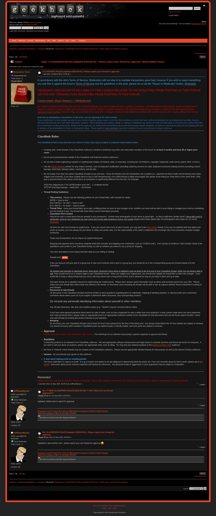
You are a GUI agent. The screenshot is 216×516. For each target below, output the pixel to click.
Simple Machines (120, 506)
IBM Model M (74, 411)
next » (204, 53)
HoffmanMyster (22, 391)
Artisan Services (58, 167)
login (31, 22)
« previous (198, 53)
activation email (30, 25)
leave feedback (111, 128)
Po (63, 411)
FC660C (92, 411)
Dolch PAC (57, 411)
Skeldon (105, 411)
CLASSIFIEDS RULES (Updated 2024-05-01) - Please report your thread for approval (81, 71)
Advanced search (175, 12)
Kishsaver (84, 411)
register (38, 22)
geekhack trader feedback (49, 112)
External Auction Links (161, 345)
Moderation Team (21, 72)
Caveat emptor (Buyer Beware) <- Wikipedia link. (64, 100)
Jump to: (186, 488)
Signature (58, 49)
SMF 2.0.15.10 (98, 506)
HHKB (98, 411)
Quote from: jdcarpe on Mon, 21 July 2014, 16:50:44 (57, 413)
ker (65, 411)
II (67, 411)
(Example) (190, 83)
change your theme (198, 24)
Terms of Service (85, 83)
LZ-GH (49, 411)
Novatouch (41, 411)
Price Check (152, 227)
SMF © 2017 (108, 506)
